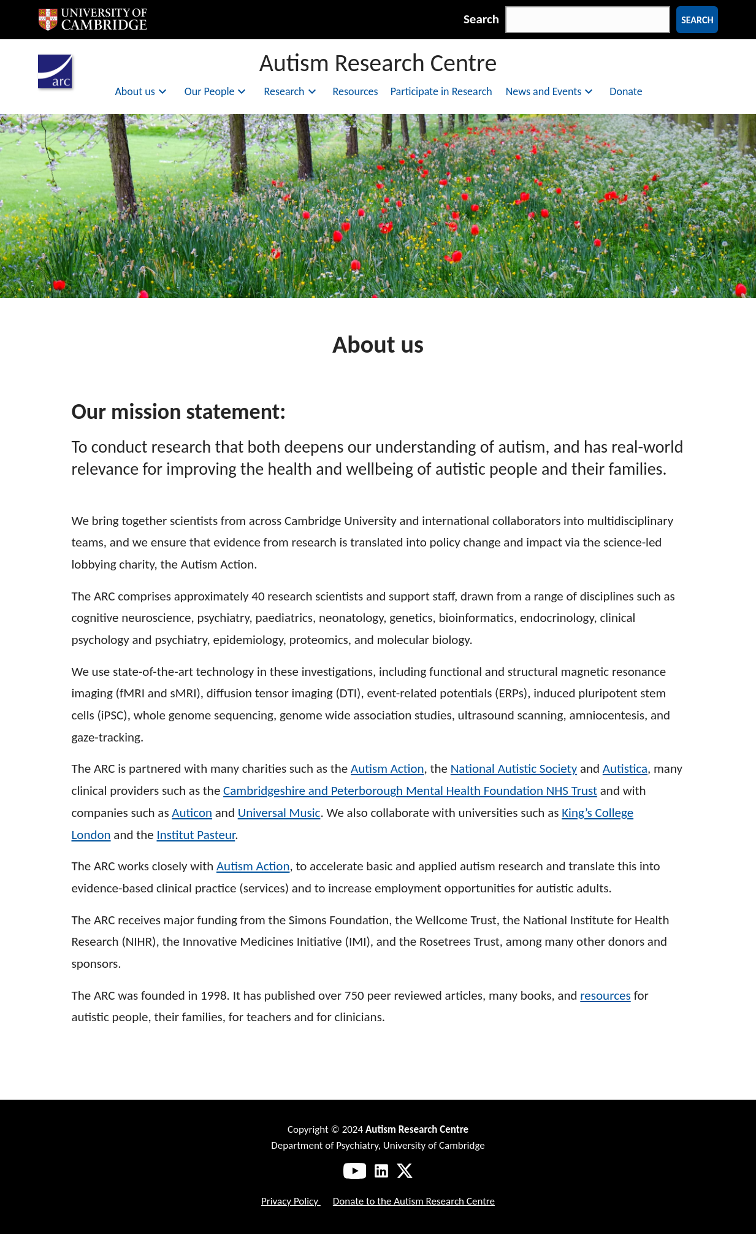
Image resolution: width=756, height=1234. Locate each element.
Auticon (192, 813)
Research (291, 91)
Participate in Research (441, 91)
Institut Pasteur (195, 835)
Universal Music (279, 813)
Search (481, 19)
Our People (217, 91)
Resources (355, 91)
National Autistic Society (514, 768)
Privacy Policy (291, 1201)
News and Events (551, 91)
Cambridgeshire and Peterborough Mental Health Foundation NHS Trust (410, 791)
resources (605, 995)
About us (142, 91)
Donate (625, 91)
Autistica (625, 768)
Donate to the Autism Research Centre (414, 1201)
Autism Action (387, 768)
